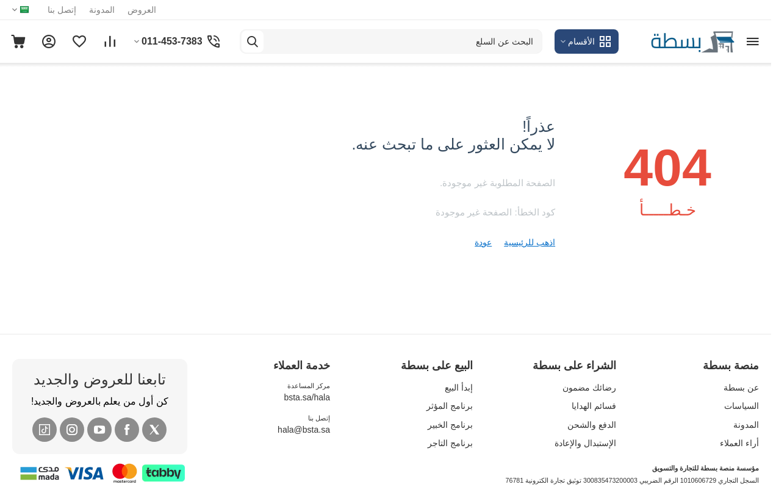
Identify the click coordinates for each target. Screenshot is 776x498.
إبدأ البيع (459, 387)
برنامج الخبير (450, 425)
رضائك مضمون (589, 387)
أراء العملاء (739, 443)
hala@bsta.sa (304, 430)
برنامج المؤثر (449, 406)
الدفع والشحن (591, 425)
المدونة (102, 10)
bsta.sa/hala (307, 397)
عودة (483, 242)
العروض (142, 10)
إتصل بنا (62, 10)
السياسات (741, 406)
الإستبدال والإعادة (585, 443)
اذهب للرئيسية (529, 242)
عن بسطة (741, 387)
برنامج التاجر (450, 443)
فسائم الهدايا (594, 406)
